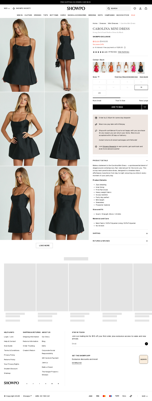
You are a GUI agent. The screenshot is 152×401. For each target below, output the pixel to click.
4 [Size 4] (99, 82)
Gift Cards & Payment (50, 358)
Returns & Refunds (120, 241)
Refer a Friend (47, 367)
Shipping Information (31, 337)
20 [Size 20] (99, 93)
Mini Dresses (113, 23)
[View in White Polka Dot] (103, 67)
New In (20, 15)
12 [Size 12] (99, 87)
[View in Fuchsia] (133, 67)
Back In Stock (123, 15)
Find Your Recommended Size (126, 77)
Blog (43, 341)
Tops (45, 15)
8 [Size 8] (127, 82)
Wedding (92, 15)
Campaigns (110, 15)
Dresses (37, 15)
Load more (44, 245)
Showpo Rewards (109, 146)
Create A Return (29, 350)
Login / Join (8, 337)
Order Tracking (29, 346)
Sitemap (7, 373)
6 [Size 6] (113, 82)
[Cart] (146, 8)
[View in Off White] (126, 67)
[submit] (146, 343)
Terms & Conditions (11, 350)
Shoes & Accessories (77, 15)
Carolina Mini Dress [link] (127, 23)
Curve (63, 15)
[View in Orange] (111, 67)
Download (77, 363)
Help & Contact (10, 341)
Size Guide (144, 77)
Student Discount (10, 369)
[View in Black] (141, 67)
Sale (133, 15)
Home (95, 23)
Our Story (45, 337)
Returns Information (30, 341)
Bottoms (54, 15)
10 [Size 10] (141, 82)
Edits (100, 15)
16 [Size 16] (127, 87)
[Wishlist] (135, 8)
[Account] (140, 8)
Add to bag (117, 107)
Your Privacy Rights (11, 364)
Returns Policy (9, 359)
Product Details (120, 160)
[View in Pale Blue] (118, 67)
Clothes (28, 15)
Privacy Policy (9, 355)
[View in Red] (96, 67)
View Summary (123, 52)
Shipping (120, 233)
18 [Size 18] (141, 87)
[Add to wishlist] (145, 107)
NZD (7, 8)
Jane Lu (45, 362)
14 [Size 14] (113, 87)
